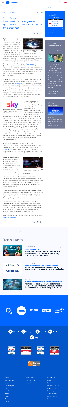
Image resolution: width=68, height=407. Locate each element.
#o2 (19, 231)
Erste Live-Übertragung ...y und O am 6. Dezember (52, 7)
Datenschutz (51, 388)
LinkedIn (16, 332)
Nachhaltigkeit (10, 386)
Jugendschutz (52, 394)
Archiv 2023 (36, 7)
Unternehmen (9, 380)
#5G (13, 231)
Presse (7, 399)
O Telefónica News (27, 7)
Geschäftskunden (31, 380)
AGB (49, 380)
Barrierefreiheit (52, 396)
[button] (33, 33)
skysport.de (30, 64)
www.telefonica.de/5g (9, 217)
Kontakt (49, 383)
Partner (7, 394)
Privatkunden (29, 378)
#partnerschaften (25, 231)
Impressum (51, 399)
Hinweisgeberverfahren (55, 391)
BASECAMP (51, 378)
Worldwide (28, 383)
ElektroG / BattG (53, 386)
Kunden (7, 388)
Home (7, 378)
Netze (7, 383)
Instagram (30, 332)
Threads (44, 332)
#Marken (16, 231)
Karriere (7, 396)
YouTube (56, 332)
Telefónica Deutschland (15, 7)
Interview (52, 64)
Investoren (8, 391)
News (7, 402)
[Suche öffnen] (60, 2)
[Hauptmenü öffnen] (2, 2)
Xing (36, 338)
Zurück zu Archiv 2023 (9, 12)
